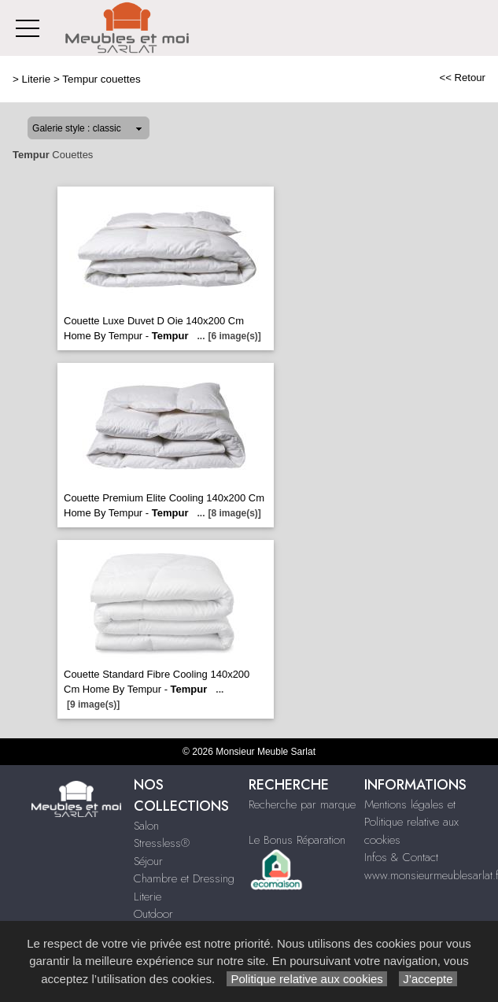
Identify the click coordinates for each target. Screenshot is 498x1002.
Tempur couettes (101, 79)
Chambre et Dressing (184, 878)
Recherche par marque (302, 804)
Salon (146, 825)
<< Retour (462, 77)
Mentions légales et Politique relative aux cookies (411, 822)
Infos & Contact (401, 857)
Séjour (148, 861)
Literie (36, 79)
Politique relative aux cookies (306, 978)
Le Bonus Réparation (297, 840)
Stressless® (162, 843)
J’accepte (428, 978)
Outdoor (153, 914)
